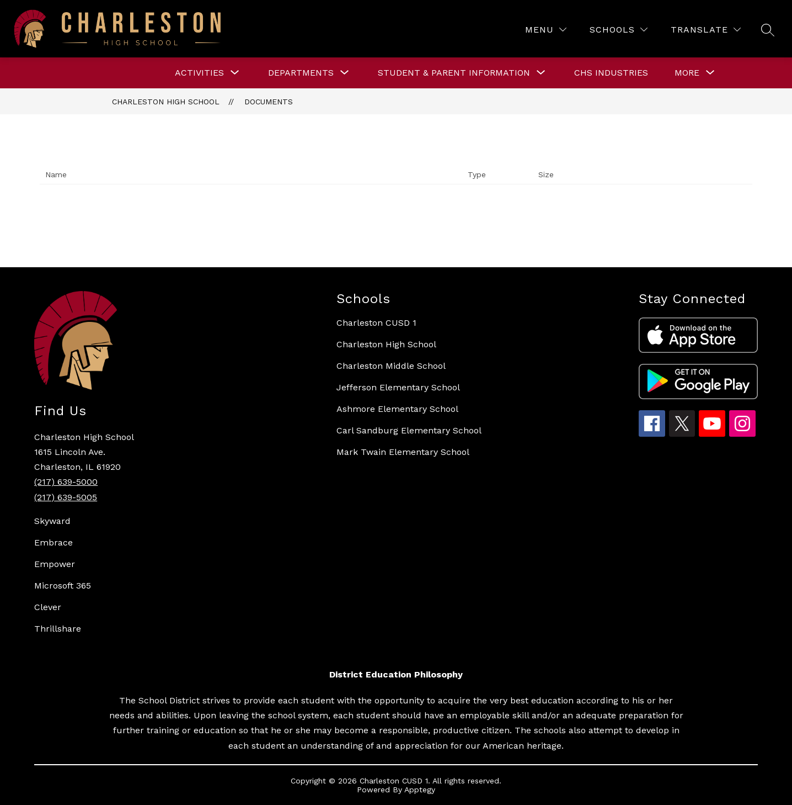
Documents (268, 101)
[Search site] (767, 29)
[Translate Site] (705, 29)
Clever (47, 607)
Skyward (52, 521)
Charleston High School (166, 101)
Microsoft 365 (62, 585)
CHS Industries (611, 72)
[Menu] (545, 29)
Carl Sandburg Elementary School (408, 430)
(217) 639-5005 (65, 497)
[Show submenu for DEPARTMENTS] (301, 73)
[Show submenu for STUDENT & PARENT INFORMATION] (454, 73)
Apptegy (419, 789)
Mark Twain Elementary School (402, 452)
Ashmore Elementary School (397, 409)
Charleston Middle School (391, 366)
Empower (54, 564)
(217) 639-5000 (66, 481)
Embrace (53, 542)
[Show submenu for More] (687, 73)
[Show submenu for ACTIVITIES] (199, 73)
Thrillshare (57, 628)
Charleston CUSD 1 (376, 322)
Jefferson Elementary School (398, 387)
